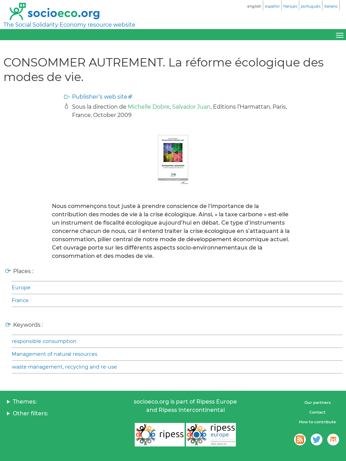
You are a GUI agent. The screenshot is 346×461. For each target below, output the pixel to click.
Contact (317, 412)
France (20, 300)
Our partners (317, 402)
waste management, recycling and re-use (64, 367)
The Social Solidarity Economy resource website (69, 24)
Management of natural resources (54, 354)
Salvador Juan (191, 106)
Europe (21, 287)
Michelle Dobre (149, 106)
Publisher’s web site (99, 96)
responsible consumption (44, 341)
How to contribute (317, 421)
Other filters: (30, 413)
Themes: (25, 401)
